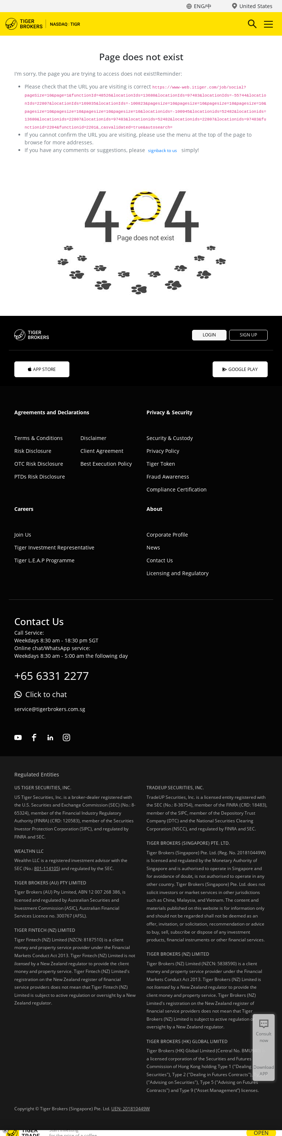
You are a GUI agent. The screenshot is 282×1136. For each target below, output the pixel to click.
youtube (18, 737)
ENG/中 (203, 6)
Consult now (263, 1037)
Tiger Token (161, 463)
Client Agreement (101, 450)
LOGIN (209, 335)
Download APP (263, 1070)
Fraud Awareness (168, 476)
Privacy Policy (163, 450)
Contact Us (160, 560)
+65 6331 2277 (51, 675)
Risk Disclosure (32, 450)
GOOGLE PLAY (240, 369)
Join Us (22, 534)
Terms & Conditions (38, 437)
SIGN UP (248, 335)
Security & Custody (170, 437)
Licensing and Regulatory (178, 573)
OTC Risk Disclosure (38, 463)
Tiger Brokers (48, 24)
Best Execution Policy (106, 463)
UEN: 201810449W (130, 1109)
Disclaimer (93, 437)
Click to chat (46, 694)
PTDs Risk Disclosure (39, 476)
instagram (66, 737)
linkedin (50, 737)
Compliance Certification (177, 489)
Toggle (267, 24)
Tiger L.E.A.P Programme (44, 560)
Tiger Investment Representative (54, 547)
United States (255, 6)
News (153, 547)
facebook (34, 737)
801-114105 (46, 868)
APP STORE (42, 369)
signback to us (162, 150)
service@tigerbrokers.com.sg (49, 709)
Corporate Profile (167, 534)
